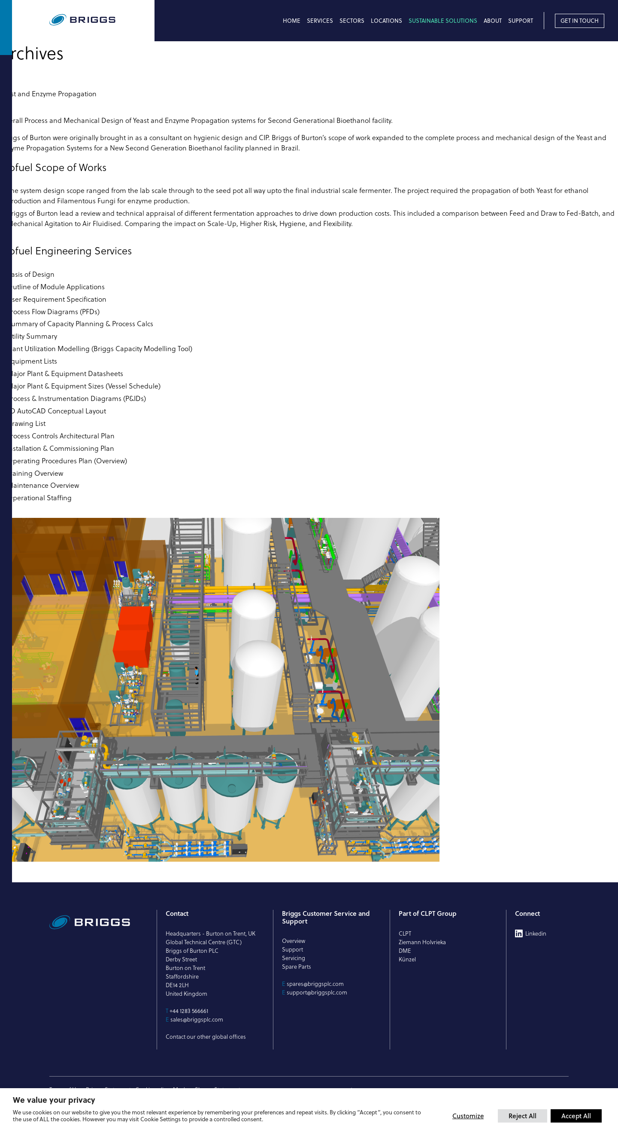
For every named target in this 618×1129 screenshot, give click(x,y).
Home (291, 20)
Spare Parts (296, 966)
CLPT (405, 933)
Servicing (293, 958)
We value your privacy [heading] (54, 1100)
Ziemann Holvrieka (422, 942)
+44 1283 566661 (189, 1011)
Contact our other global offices (206, 1036)
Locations (386, 20)
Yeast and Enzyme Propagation (48, 93)
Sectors (351, 20)
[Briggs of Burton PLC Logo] (101, 20)
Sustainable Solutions (443, 20)
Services (320, 20)
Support (520, 20)
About (493, 20)
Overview (293, 941)
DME (405, 951)
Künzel (407, 959)
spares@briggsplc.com (315, 984)
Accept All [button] (576, 1115)
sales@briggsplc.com (196, 1019)
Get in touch (579, 20)
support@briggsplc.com (317, 992)
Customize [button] (468, 1115)
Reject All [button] (522, 1115)
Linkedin (535, 933)
